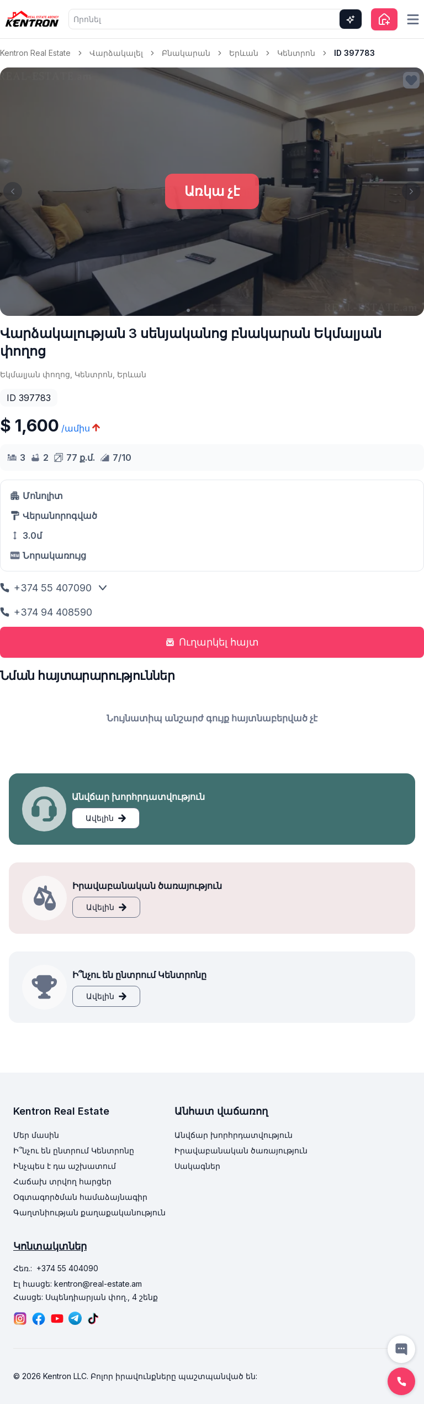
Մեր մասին (36, 1135)
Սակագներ (197, 1166)
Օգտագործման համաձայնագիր (80, 1197)
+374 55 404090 (67, 1268)
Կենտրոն (296, 53)
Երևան (243, 53)
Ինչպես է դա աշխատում (64, 1166)
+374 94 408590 (46, 612)
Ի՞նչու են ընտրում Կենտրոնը (73, 1150)
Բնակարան (186, 53)
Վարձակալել (116, 53)
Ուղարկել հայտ (212, 642)
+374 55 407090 (46, 588)
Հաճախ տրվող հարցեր (62, 1181)
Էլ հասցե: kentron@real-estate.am (77, 1283)
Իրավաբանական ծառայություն (241, 1150)
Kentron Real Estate (35, 53)
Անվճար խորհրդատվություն (233, 1135)
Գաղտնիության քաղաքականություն (89, 1212)
